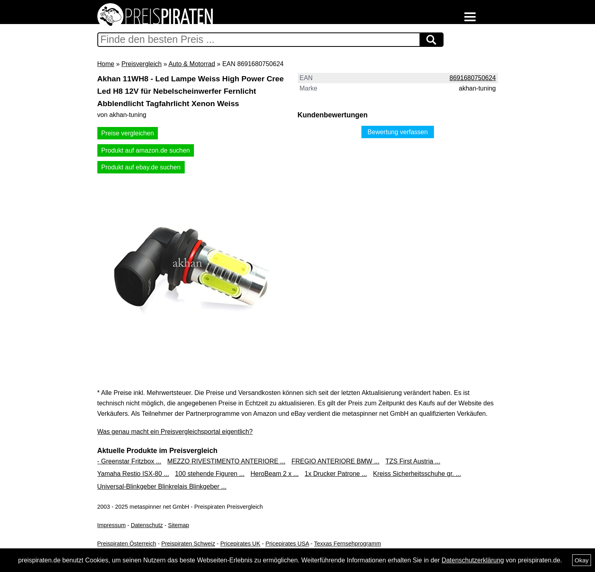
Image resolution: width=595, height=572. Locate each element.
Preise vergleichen (127, 133)
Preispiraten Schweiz (188, 543)
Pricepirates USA (287, 543)
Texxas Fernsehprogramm (347, 543)
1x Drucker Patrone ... (336, 473)
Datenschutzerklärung (473, 560)
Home (106, 63)
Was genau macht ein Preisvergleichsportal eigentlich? (175, 431)
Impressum (111, 525)
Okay (582, 560)
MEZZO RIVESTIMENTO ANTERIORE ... (226, 461)
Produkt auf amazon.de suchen (145, 150)
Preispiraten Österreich (126, 543)
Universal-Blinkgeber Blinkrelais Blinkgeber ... (162, 486)
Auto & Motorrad (191, 63)
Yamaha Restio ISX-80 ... (133, 473)
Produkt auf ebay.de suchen (141, 167)
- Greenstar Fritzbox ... (129, 461)
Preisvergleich (141, 63)
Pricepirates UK (240, 543)
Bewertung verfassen (397, 132)
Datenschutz (147, 525)
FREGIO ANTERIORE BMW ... (335, 461)
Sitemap (178, 525)
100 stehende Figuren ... (209, 473)
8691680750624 (473, 78)
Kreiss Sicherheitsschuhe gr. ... (417, 473)
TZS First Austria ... (412, 461)
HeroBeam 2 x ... (274, 473)
